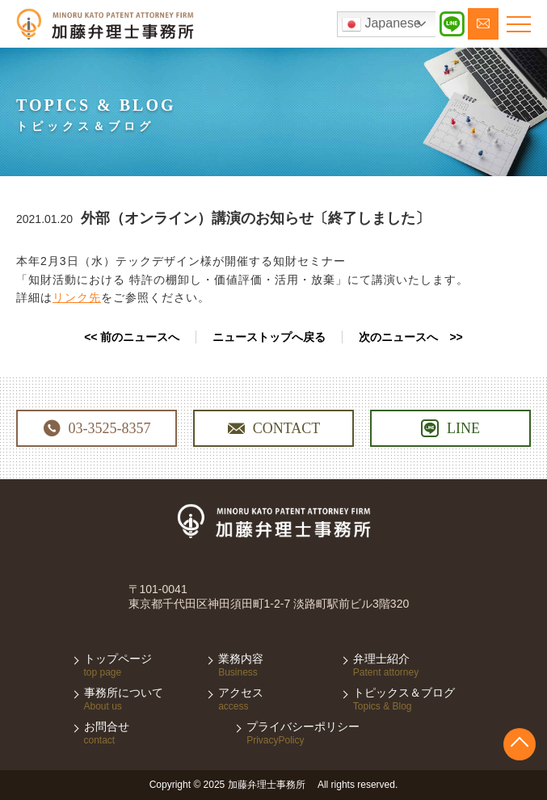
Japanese (381, 24)
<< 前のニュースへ (131, 337)
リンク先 (77, 297)
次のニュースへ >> (410, 337)
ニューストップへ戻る (269, 337)
